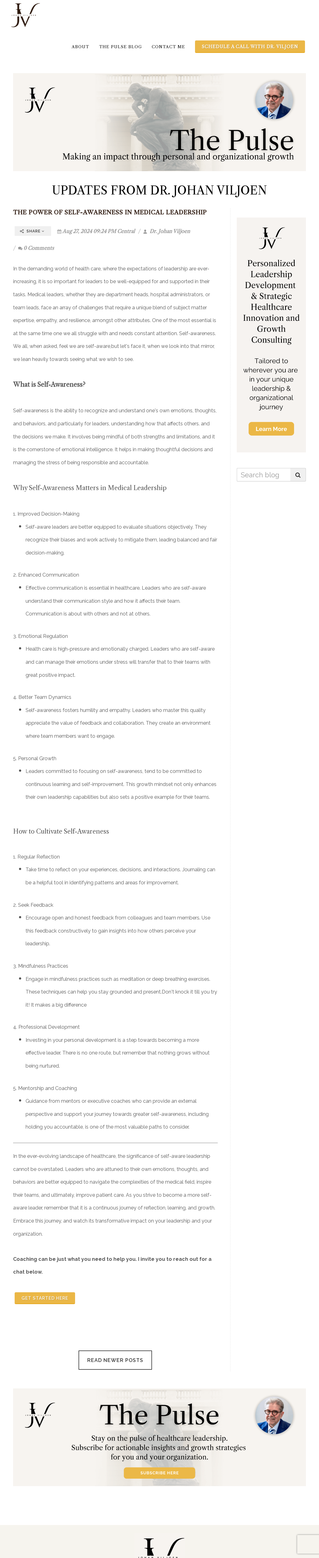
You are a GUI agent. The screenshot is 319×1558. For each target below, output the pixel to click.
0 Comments (36, 248)
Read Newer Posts (115, 1360)
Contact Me (168, 46)
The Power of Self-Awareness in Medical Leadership (110, 212)
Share (32, 231)
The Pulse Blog (120, 46)
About (80, 46)
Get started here (44, 1298)
